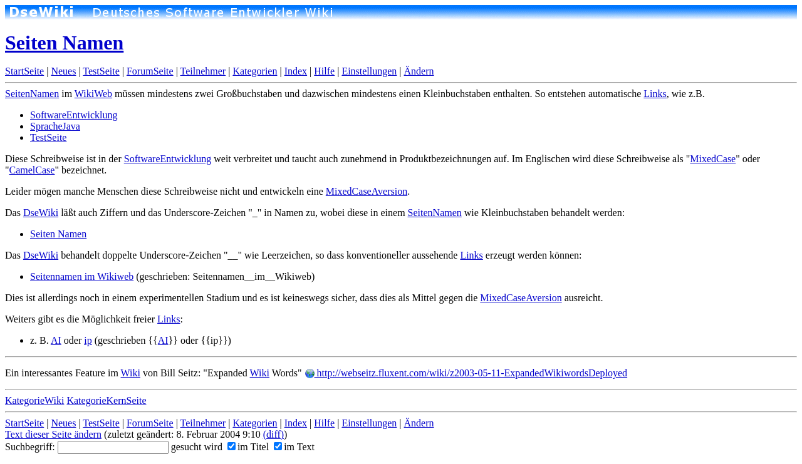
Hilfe (324, 71)
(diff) (273, 434)
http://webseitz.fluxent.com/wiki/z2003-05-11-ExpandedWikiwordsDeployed (466, 373)
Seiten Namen (64, 42)
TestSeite (101, 71)
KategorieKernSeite (106, 400)
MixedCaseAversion (366, 191)
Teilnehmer (203, 71)
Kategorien (254, 71)
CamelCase (32, 170)
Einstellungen (369, 71)
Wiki (130, 373)
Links (654, 93)
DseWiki (40, 212)
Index (295, 71)
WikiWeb (93, 93)
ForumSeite (150, 71)
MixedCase (713, 158)
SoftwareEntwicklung (74, 115)
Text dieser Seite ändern (53, 434)
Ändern (419, 71)
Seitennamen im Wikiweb (81, 276)
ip (87, 340)
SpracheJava (55, 126)
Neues (63, 71)
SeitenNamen (32, 93)
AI (56, 340)
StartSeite (24, 71)
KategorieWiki (34, 400)
